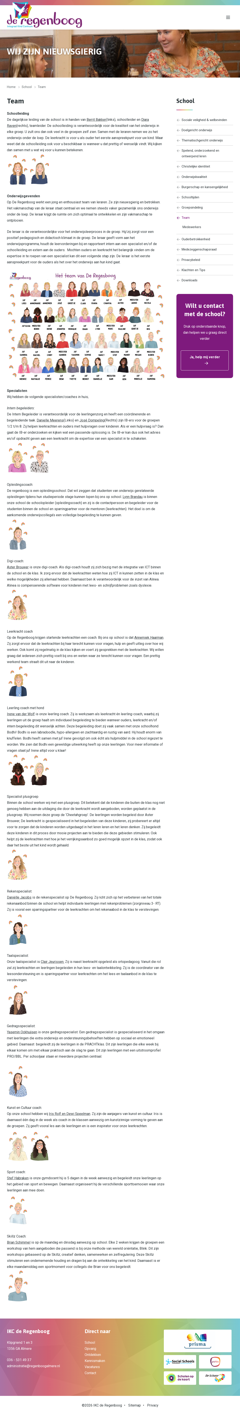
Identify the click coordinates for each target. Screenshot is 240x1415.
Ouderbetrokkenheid (194, 244)
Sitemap (134, 1405)
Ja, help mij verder (205, 364)
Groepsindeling (190, 211)
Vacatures (92, 1367)
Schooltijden (188, 201)
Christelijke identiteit (194, 169)
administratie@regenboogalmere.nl (33, 1366)
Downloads (187, 287)
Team (183, 222)
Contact (90, 1373)
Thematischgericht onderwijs (200, 141)
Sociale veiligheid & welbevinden (204, 120)
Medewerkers (192, 232)
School (27, 87)
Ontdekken (93, 1355)
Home (11, 87)
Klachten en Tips (191, 276)
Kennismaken (95, 1361)
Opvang (90, 1349)
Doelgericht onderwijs (195, 131)
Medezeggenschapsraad (198, 255)
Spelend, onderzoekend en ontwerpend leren (199, 155)
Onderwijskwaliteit (193, 179)
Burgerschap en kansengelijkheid (204, 190)
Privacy (152, 1405)
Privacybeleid (189, 265)
